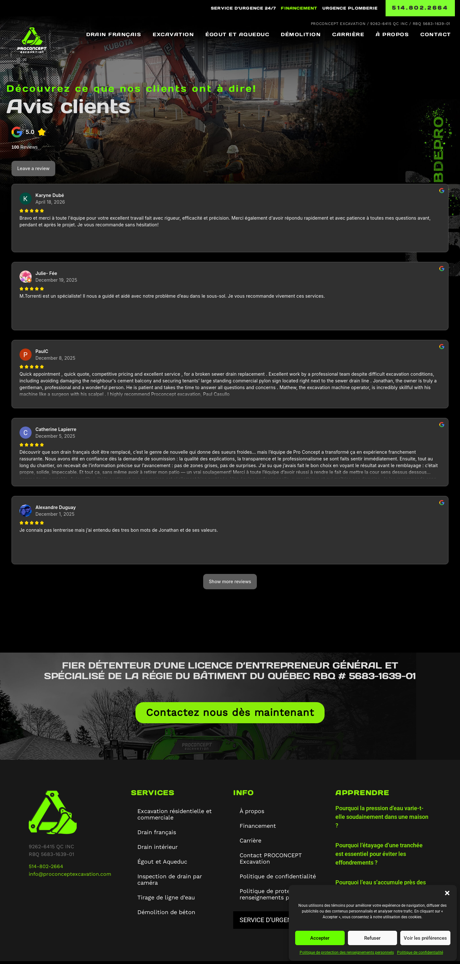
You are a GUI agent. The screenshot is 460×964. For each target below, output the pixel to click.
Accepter (319, 938)
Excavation (173, 34)
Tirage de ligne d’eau (166, 900)
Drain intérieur (157, 849)
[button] (447, 893)
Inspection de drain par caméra (169, 882)
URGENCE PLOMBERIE (350, 8)
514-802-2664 (46, 869)
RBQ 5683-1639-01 (431, 23)
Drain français (113, 34)
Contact (435, 34)
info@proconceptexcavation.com (70, 877)
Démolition (301, 34)
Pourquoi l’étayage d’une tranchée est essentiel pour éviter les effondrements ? (379, 857)
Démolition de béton (166, 915)
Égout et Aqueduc (237, 34)
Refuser (372, 938)
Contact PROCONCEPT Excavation (271, 861)
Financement (299, 8)
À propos (392, 34)
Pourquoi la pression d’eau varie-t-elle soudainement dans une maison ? (381, 820)
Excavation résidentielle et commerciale (174, 817)
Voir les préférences (425, 938)
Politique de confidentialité (420, 952)
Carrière (348, 34)
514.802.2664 (420, 7)
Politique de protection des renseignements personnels (347, 952)
